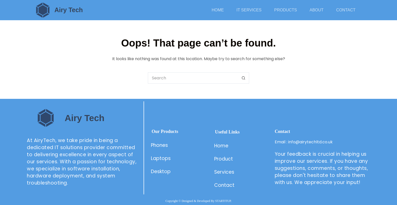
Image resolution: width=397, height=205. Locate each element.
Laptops (161, 158)
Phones (159, 145)
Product (224, 158)
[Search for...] (193, 78)
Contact (345, 10)
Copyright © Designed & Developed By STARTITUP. (198, 201)
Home (218, 10)
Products (285, 10)
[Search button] (243, 78)
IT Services (249, 10)
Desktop (161, 171)
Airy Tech (68, 9)
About (317, 10)
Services (224, 172)
